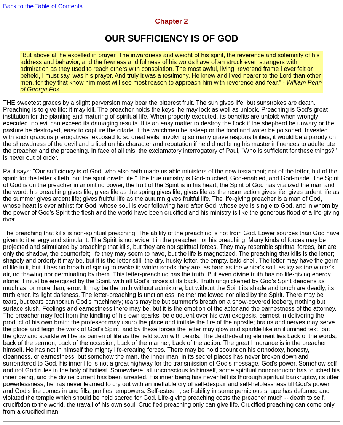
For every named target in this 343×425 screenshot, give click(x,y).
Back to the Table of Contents (43, 6)
